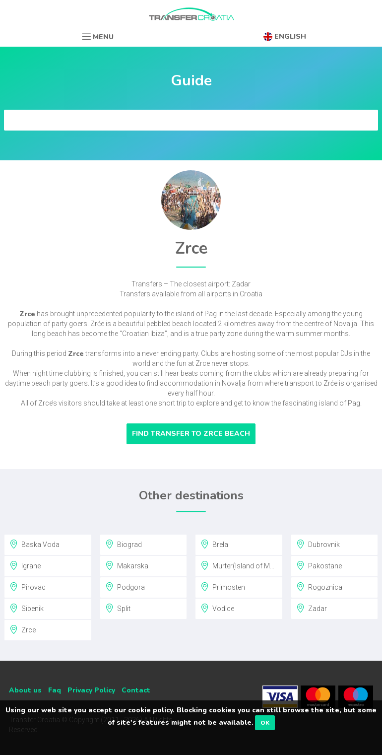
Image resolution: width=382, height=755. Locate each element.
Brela (214, 544)
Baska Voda (34, 544)
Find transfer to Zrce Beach (191, 433)
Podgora (125, 586)
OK (264, 723)
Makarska (126, 565)
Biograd (123, 544)
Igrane (25, 565)
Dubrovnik (318, 544)
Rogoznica (319, 586)
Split (117, 608)
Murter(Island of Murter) (241, 565)
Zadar (311, 608)
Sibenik (26, 608)
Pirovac (27, 586)
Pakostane (319, 565)
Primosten (222, 586)
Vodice (217, 608)
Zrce (22, 629)
